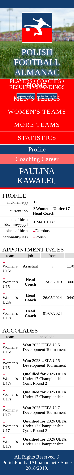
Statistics (37, 137)
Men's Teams (37, 98)
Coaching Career (37, 159)
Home (37, 85)
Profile (37, 149)
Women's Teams (37, 111)
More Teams (37, 124)
